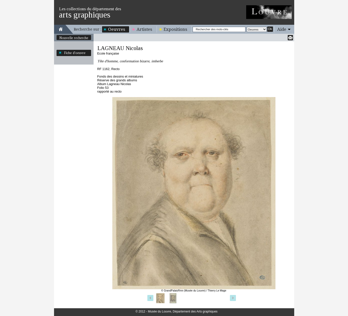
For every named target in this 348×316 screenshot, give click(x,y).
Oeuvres (116, 29)
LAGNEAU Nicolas (120, 48)
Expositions (175, 29)
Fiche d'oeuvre (75, 53)
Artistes (144, 29)
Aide (281, 29)
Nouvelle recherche (73, 38)
